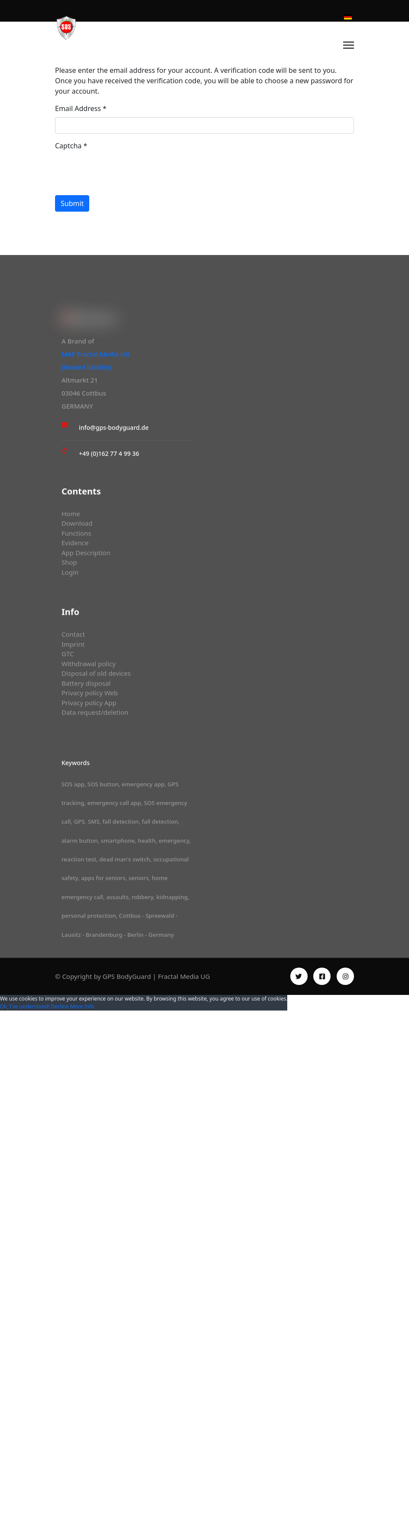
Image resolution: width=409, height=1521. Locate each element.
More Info (82, 1006)
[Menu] (348, 45)
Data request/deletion (96, 714)
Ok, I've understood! (24, 1006)
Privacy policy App (89, 704)
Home (71, 515)
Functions (77, 534)
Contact (74, 636)
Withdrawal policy (89, 665)
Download (77, 525)
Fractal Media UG (184, 976)
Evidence (75, 544)
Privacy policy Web (90, 694)
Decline (60, 1006)
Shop (69, 564)
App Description (86, 554)
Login (70, 573)
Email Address (81, 108)
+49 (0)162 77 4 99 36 (109, 455)
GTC (68, 655)
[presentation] (121, 171)
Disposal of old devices (97, 675)
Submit (72, 203)
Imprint (73, 645)
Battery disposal (87, 684)
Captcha (71, 145)
